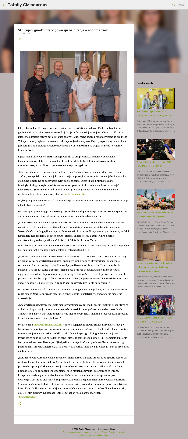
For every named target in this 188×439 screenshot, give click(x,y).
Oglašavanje (76, 432)
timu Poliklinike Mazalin (48, 324)
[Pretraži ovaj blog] (171, 5)
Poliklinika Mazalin (27, 397)
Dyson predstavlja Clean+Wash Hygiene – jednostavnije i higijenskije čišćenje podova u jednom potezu (155, 267)
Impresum (87, 432)
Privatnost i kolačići (117, 432)
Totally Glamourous (27, 4)
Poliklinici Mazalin (74, 194)
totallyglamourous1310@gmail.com (94, 435)
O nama (66, 432)
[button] (19, 39)
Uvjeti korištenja (100, 432)
